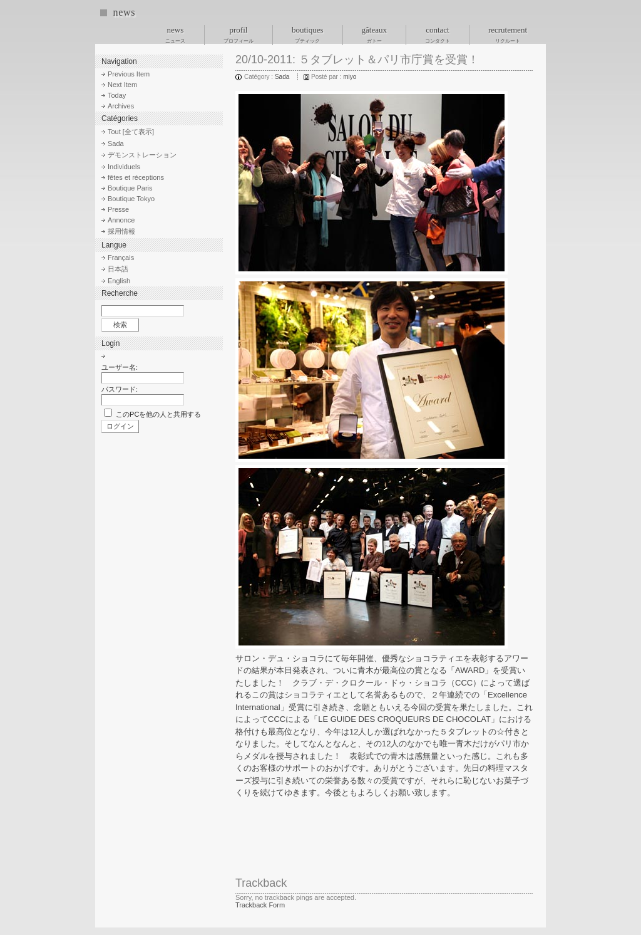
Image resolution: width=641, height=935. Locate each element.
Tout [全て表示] (131, 131)
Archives (121, 106)
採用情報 (121, 231)
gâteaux (374, 34)
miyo (349, 76)
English (119, 281)
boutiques (308, 34)
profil (238, 34)
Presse (118, 209)
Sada (282, 76)
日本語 (118, 269)
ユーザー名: (119, 367)
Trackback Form (260, 905)
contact (437, 34)
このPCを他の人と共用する (158, 414)
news (124, 12)
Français (121, 257)
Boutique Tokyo (131, 198)
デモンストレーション (142, 155)
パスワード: (119, 389)
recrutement (507, 34)
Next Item (122, 84)
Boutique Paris (130, 188)
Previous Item (129, 74)
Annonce (121, 220)
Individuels (124, 166)
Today (117, 95)
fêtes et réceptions (136, 177)
